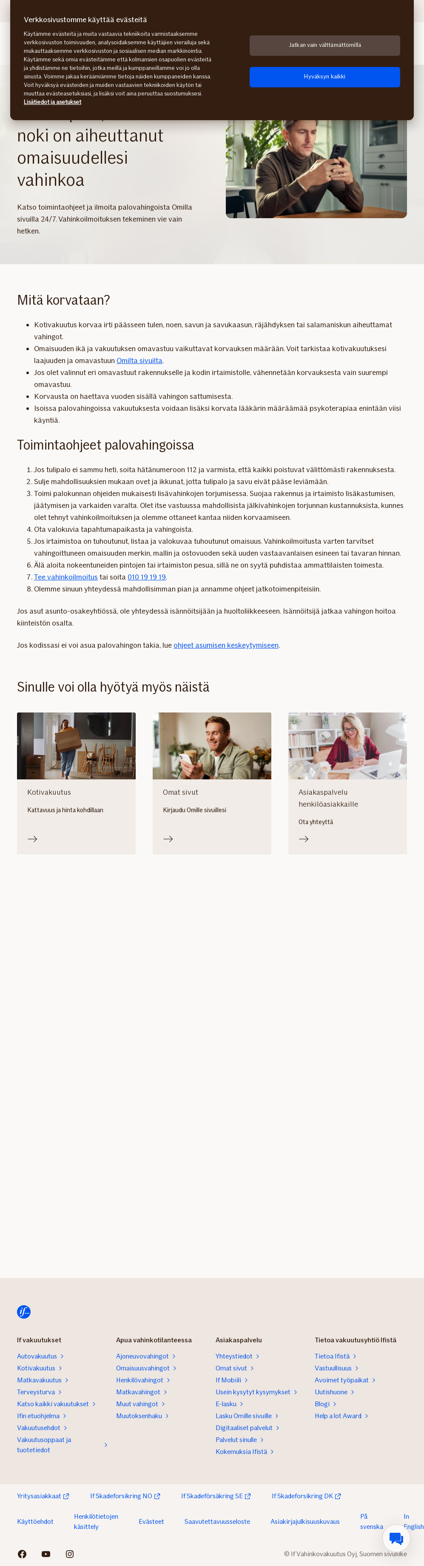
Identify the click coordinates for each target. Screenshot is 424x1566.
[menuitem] (396, 1538)
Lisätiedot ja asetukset (52, 102)
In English (414, 1521)
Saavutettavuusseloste (217, 1521)
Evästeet (151, 1521)
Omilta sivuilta (139, 360)
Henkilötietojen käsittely (96, 1521)
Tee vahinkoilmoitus (66, 577)
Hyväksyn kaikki (324, 76)
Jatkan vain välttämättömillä (325, 45)
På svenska (371, 1521)
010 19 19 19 (147, 577)
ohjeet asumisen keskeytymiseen (226, 645)
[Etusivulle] (24, 1312)
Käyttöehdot (35, 1521)
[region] (212, 60)
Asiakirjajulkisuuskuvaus (305, 1521)
